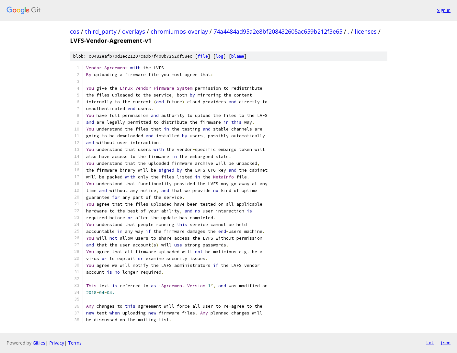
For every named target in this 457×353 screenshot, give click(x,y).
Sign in (444, 10)
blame (237, 56)
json (445, 343)
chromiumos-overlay (179, 31)
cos (74, 31)
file (203, 56)
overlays (133, 31)
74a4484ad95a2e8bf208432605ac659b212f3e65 (277, 31)
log (219, 56)
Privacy (56, 343)
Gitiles (39, 343)
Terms (75, 343)
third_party (101, 31)
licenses (366, 31)
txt (430, 343)
